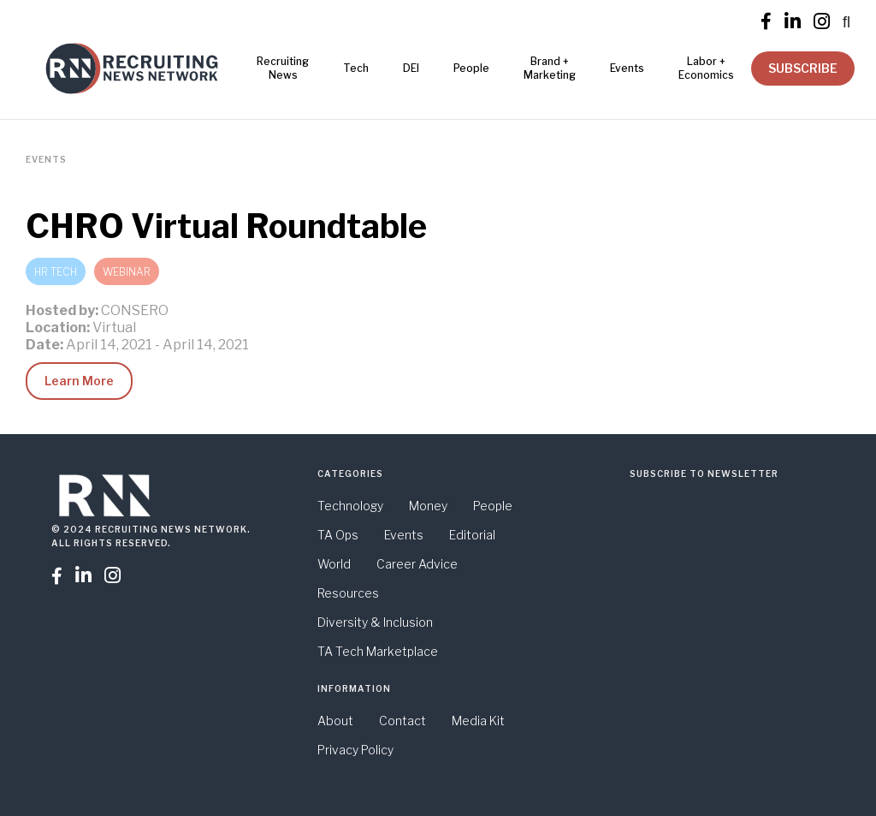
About (335, 720)
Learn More (79, 380)
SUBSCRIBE (803, 68)
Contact (402, 720)
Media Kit (478, 720)
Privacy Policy (355, 749)
